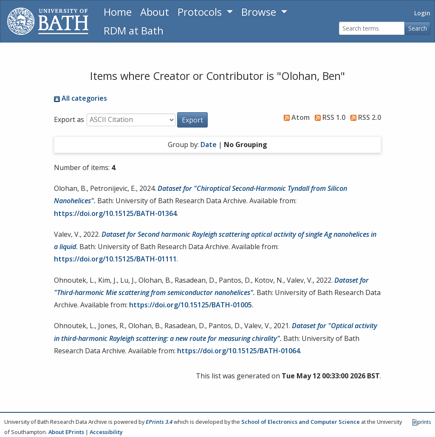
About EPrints (66, 432)
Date (209, 144)
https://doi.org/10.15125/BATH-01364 (115, 213)
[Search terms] (372, 28)
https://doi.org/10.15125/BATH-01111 (115, 259)
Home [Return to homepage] (118, 12)
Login (422, 13)
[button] (192, 120)
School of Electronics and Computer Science (300, 422)
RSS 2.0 (364, 117)
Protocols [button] (201, 12)
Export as (69, 119)
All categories (80, 98)
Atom (295, 117)
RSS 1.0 (328, 117)
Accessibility (106, 432)
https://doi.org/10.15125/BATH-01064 (238, 350)
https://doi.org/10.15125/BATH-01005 (190, 304)
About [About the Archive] (154, 12)
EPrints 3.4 (159, 422)
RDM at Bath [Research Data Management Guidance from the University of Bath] (134, 30)
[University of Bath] (47, 21)
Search (417, 28)
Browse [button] (260, 12)
